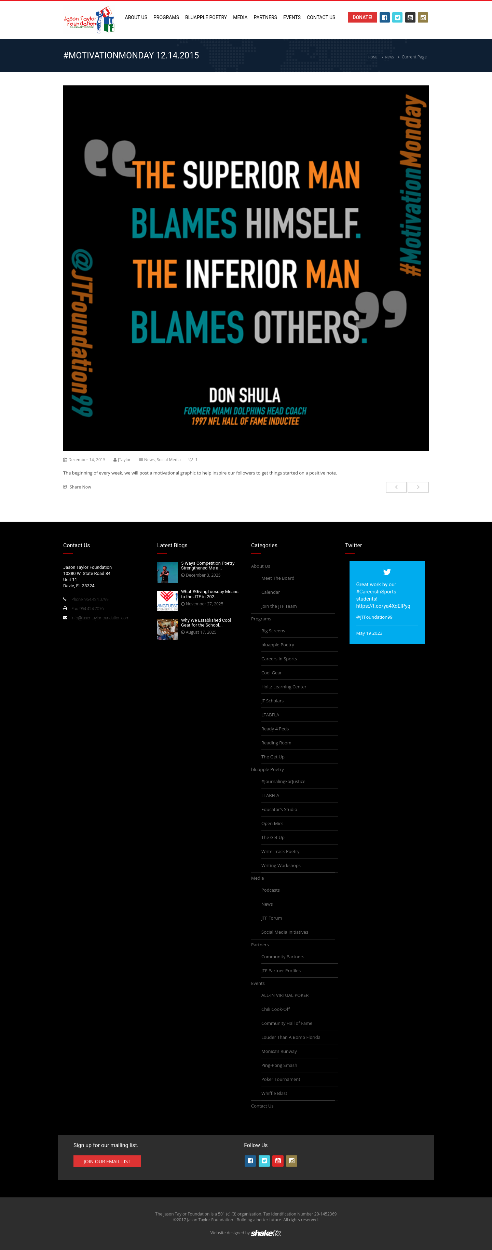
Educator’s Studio (279, 809)
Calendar (270, 592)
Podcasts (270, 890)
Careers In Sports (279, 659)
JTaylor (124, 459)
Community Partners (282, 956)
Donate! (362, 17)
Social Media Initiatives (284, 932)
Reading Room (276, 743)
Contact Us (321, 17)
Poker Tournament (280, 1079)
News (389, 57)
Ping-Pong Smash (279, 1065)
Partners (265, 17)
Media (240, 17)
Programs (166, 17)
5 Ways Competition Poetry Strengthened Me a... (207, 566)
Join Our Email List (107, 1161)
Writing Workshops (281, 865)
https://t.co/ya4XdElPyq (383, 606)
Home (373, 57)
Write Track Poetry (280, 851)
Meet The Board (278, 578)
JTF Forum (271, 918)
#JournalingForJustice (283, 781)
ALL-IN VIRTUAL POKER (285, 995)
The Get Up (273, 757)
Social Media (169, 459)
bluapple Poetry (206, 17)
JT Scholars (272, 701)
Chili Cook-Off (275, 1009)
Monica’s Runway (279, 1051)
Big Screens (273, 631)
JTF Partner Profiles (281, 970)
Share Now (77, 487)
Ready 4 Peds (275, 729)
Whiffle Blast (274, 1093)
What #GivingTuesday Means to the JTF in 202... (209, 594)
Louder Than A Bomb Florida (290, 1037)
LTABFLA (270, 715)
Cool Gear (271, 673)
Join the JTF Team (279, 606)
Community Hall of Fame (286, 1023)
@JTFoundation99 (374, 617)
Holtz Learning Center (283, 687)
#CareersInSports (376, 592)
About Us (136, 17)
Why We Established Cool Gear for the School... (206, 623)
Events (292, 17)
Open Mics (272, 823)
